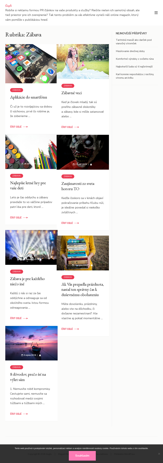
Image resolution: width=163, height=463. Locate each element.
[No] (159, 453)
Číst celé (15, 123)
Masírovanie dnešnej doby (130, 51)
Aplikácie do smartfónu (28, 94)
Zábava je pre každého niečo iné (27, 278)
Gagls (8, 5)
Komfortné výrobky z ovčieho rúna (135, 59)
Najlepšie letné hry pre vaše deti (28, 182)
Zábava (17, 87)
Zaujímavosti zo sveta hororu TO (77, 183)
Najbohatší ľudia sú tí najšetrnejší (134, 66)
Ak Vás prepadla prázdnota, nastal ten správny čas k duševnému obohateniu (80, 289)
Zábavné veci (71, 90)
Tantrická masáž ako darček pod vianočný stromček (134, 41)
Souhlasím (82, 456)
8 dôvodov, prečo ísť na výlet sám (28, 374)
